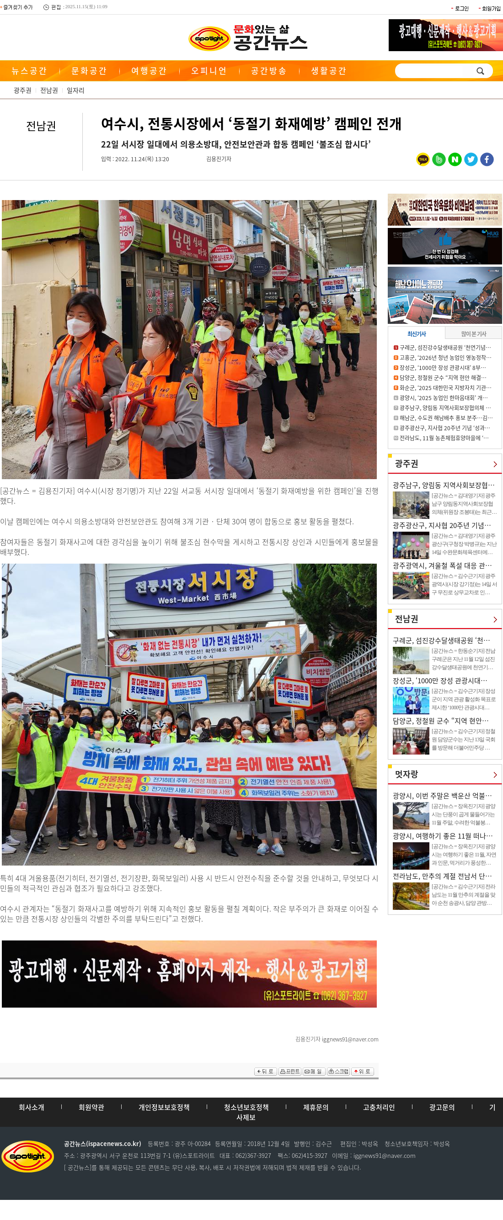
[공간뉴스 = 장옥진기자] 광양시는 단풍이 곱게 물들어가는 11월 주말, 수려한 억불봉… (463, 814)
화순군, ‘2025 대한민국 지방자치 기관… (446, 388)
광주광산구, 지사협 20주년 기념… (442, 525)
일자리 (76, 90)
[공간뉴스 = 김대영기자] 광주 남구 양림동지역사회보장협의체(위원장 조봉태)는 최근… (464, 503)
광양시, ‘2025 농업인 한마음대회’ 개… (444, 398)
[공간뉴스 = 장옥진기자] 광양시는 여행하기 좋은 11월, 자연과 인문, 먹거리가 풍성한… (464, 854)
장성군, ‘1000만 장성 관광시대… (440, 681)
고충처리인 (379, 1107)
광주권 (23, 90)
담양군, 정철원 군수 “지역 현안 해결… (443, 378)
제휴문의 (316, 1107)
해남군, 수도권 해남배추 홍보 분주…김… (446, 418)
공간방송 (269, 70)
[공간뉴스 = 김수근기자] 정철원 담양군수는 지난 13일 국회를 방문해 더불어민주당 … (463, 739)
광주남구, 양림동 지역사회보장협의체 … (445, 408)
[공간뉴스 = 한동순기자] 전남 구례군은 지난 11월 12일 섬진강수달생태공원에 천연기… (463, 659)
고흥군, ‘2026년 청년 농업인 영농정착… (446, 358)
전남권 (49, 90)
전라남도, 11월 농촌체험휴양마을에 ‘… (444, 438)
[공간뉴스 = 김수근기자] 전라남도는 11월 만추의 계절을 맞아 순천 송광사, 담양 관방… (463, 894)
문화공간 (89, 70)
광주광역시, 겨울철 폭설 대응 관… (442, 565)
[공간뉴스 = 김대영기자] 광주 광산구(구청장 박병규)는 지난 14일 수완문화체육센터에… (464, 544)
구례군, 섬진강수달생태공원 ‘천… (441, 640)
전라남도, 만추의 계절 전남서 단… (442, 876)
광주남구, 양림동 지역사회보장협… (444, 485)
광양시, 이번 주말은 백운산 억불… (442, 796)
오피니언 (209, 70)
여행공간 (149, 70)
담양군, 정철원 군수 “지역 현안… (441, 721)
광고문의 (442, 1107)
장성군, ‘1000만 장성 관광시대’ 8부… (443, 368)
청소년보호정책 (246, 1107)
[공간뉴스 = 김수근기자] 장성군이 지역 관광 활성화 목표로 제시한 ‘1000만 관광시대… (464, 699)
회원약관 (91, 1107)
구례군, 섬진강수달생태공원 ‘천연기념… (445, 347)
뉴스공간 (29, 70)
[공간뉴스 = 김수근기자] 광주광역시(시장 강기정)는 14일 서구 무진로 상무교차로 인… (464, 584)
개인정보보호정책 (164, 1107)
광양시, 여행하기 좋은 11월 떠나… (443, 836)
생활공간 (329, 70)
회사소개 (31, 1107)
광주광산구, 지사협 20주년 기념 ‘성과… (445, 428)
